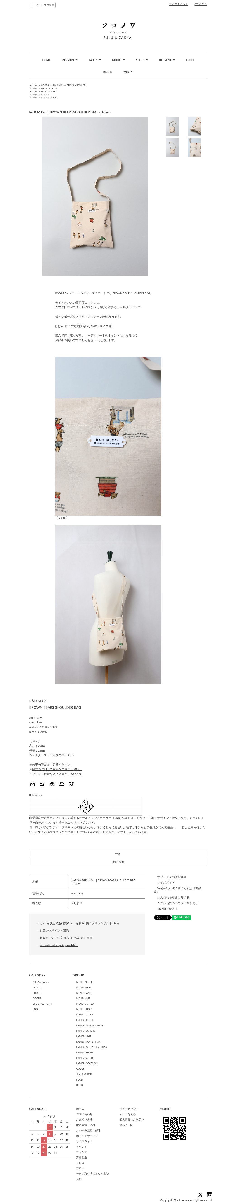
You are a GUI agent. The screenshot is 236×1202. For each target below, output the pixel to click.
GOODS (45, 85)
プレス (80, 1163)
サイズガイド (166, 882)
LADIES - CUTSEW (85, 1030)
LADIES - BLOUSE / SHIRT (89, 1025)
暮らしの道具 (84, 1074)
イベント (81, 1146)
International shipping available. (59, 945)
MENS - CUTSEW (85, 1003)
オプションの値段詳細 (171, 877)
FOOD (190, 60)
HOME (46, 60)
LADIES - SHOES (84, 1052)
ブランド (81, 1152)
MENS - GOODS (49, 88)
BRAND (107, 71)
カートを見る (128, 1114)
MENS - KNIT (83, 998)
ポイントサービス (87, 1135)
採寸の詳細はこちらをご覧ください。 (57, 769)
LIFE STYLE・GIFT (42, 1003)
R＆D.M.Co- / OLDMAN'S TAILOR (69, 85)
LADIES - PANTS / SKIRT (88, 1041)
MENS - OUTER (84, 982)
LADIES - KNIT (83, 1036)
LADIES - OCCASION (87, 1063)
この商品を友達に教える (173, 897)
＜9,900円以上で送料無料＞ (55, 923)
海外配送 (81, 1157)
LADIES (36, 987)
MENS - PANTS (84, 992)
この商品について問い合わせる (177, 903)
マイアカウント (178, 4)
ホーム (33, 85)
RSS (121, 1125)
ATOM (129, 1125)
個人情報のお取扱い (132, 1119)
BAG (55, 97)
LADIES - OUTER (85, 1020)
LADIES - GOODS (49, 91)
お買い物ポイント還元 (54, 930)
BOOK (79, 1085)
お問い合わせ (84, 1114)
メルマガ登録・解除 (88, 1130)
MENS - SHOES (84, 1009)
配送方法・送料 (85, 1125)
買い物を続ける (167, 908)
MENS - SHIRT (83, 987)
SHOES (36, 992)
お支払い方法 (84, 1119)
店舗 (79, 1179)
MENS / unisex (41, 982)
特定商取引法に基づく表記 (92, 1173)
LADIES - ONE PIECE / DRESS (91, 1047)
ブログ (80, 1168)
